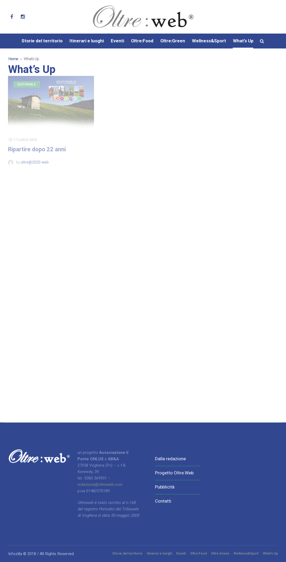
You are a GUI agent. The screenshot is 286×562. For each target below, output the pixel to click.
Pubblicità (164, 487)
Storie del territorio (127, 553)
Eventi (181, 553)
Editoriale (27, 84)
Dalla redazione (170, 458)
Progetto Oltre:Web (174, 473)
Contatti (163, 501)
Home (13, 59)
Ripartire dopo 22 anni (37, 149)
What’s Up (270, 553)
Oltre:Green (220, 553)
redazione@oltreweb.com (99, 484)
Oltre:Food (198, 553)
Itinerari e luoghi (159, 553)
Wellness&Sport (246, 553)
